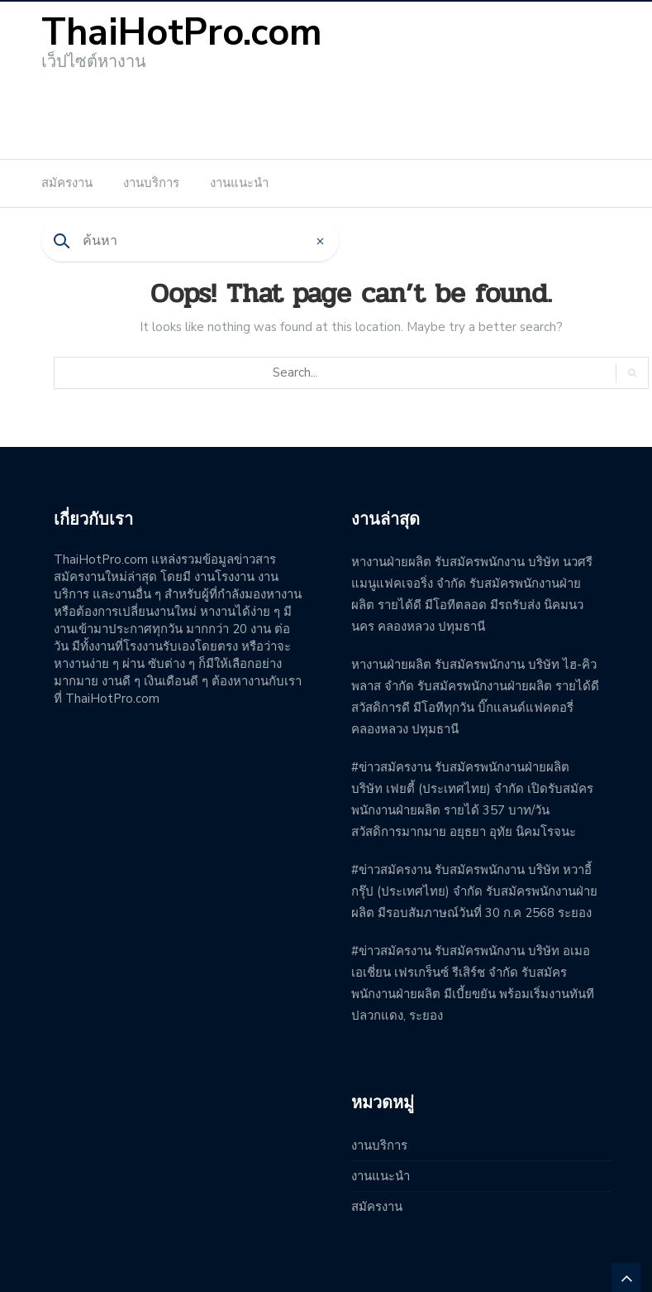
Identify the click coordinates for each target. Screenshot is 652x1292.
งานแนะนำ (239, 183)
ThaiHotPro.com (181, 32)
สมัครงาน (67, 183)
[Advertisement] (326, 109)
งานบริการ (151, 183)
